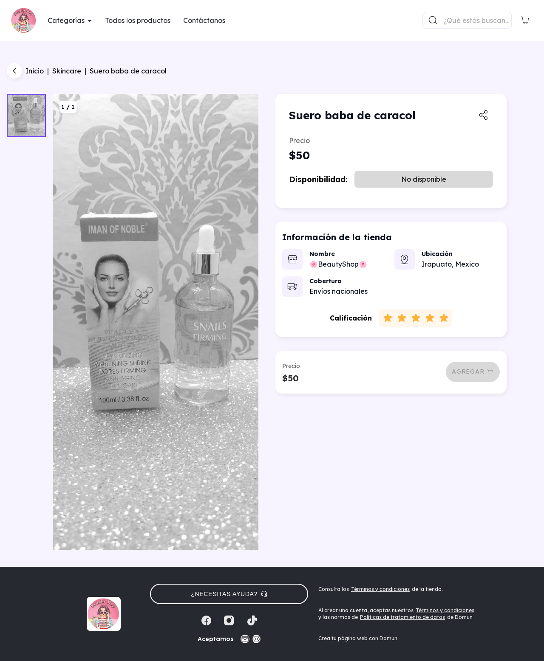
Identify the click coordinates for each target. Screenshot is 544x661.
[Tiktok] (252, 620)
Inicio (35, 71)
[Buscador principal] (476, 20)
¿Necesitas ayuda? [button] (229, 594)
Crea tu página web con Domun (357, 638)
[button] (525, 20)
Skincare (66, 71)
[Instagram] (229, 620)
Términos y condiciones (380, 589)
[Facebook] (206, 620)
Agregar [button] (473, 371)
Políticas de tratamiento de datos (402, 617)
